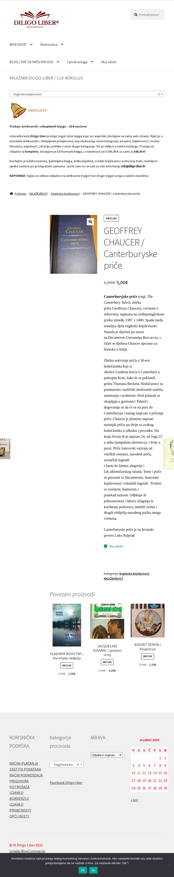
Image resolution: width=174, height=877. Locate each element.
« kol (134, 800)
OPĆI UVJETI (20, 816)
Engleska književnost (65, 194)
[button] (90, 221)
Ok (83, 870)
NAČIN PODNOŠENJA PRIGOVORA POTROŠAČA (26, 781)
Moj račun (108, 62)
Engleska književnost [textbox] (86, 94)
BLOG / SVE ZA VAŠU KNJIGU (31, 62)
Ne (93, 870)
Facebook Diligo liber (66, 782)
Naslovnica (48, 44)
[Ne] (168, 865)
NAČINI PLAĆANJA (24, 763)
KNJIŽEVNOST (38, 194)
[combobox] (87, 94)
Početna (20, 194)
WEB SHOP (18, 44)
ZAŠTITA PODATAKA (25, 769)
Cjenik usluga (77, 62)
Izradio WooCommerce (27, 851)
